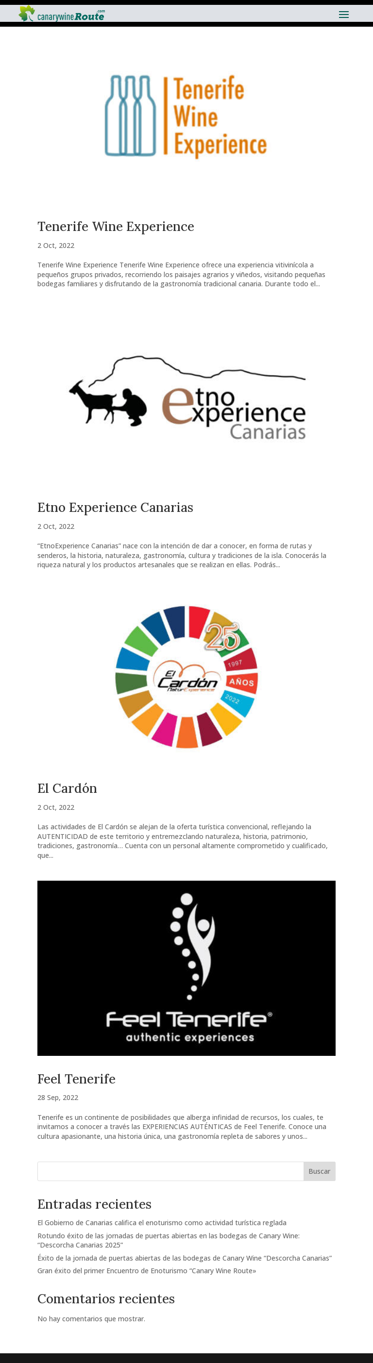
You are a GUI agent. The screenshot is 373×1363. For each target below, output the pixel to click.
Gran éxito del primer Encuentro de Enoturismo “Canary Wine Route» (146, 1270)
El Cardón (67, 788)
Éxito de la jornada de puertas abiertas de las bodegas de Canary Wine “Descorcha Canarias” (184, 1258)
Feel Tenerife (76, 1079)
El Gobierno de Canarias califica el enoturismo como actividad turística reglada (162, 1222)
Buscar (319, 1171)
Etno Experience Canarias (115, 507)
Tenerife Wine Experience (115, 226)
